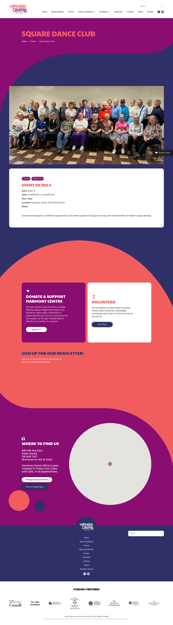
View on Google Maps (34, 487)
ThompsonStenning (122, 619)
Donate (150, 12)
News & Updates (86, 541)
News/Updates (57, 12)
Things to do (37, 178)
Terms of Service (86, 619)
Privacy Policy (74, 619)
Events (71, 12)
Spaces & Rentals (85, 12)
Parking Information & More (37, 479)
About (140, 12)
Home (44, 12)
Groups (87, 553)
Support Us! (36, 329)
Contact (130, 12)
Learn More (102, 324)
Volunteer (118, 12)
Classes (26, 178)
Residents (103, 12)
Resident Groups (86, 569)
